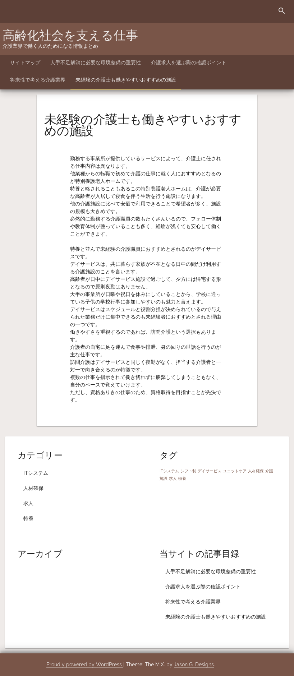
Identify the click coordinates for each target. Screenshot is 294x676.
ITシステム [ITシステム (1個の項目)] (169, 471)
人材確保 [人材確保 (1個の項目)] (256, 471)
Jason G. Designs (194, 664)
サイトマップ (25, 62)
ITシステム (35, 473)
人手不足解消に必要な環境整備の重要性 (95, 62)
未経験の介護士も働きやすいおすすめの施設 (125, 80)
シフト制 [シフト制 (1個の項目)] (188, 471)
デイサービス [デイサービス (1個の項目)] (209, 471)
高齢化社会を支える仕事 (70, 35)
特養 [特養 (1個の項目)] (182, 478)
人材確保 (33, 488)
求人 (28, 503)
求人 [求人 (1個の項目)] (173, 478)
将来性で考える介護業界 (37, 80)
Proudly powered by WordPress (84, 664)
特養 (28, 518)
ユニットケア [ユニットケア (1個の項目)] (235, 471)
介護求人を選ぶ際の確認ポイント (188, 62)
